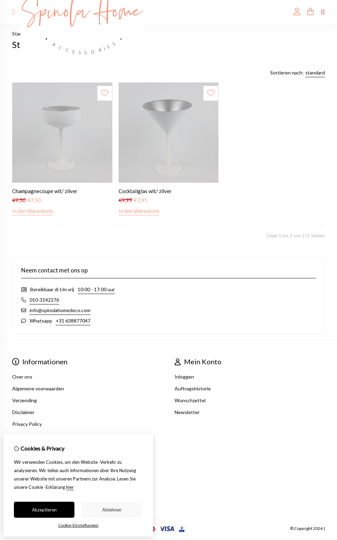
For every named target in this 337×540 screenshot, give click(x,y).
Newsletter (187, 412)
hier (70, 487)
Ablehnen (111, 510)
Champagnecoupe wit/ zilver (45, 191)
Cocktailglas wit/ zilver (145, 191)
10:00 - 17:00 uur (96, 289)
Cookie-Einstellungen (78, 525)
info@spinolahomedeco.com (60, 310)
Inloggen (184, 377)
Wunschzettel (190, 400)
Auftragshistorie (193, 388)
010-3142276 (44, 300)
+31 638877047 (73, 321)
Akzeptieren (44, 510)
